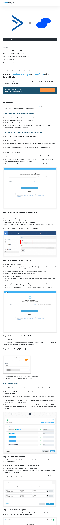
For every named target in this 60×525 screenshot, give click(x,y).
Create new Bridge (35, 106)
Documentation (9, 40)
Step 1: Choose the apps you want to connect (14, 53)
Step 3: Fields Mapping (8, 59)
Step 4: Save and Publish (9, 63)
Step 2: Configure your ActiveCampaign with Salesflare (16, 56)
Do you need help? (7, 66)
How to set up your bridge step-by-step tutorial (14, 50)
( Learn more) (35, 228)
